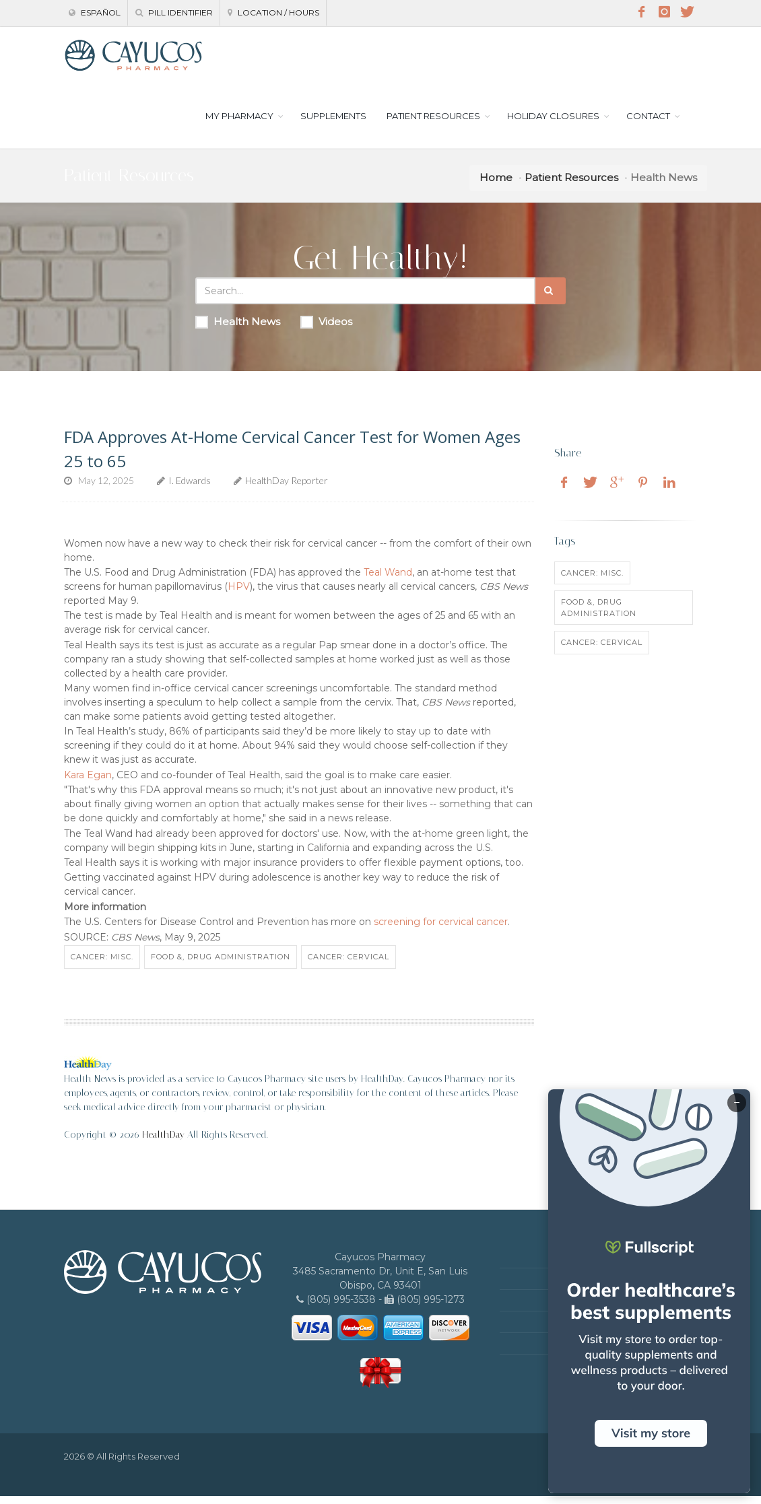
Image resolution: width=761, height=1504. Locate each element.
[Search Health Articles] (365, 299)
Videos (326, 330)
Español (95, 12)
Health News (237, 330)
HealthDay (163, 1143)
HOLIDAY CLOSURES (553, 123)
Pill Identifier (174, 12)
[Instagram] (664, 12)
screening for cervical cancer (441, 930)
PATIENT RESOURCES (433, 123)
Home (495, 186)
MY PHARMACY (239, 123)
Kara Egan (88, 783)
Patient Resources (571, 186)
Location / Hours (273, 12)
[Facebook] (641, 12)
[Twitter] (687, 12)
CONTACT (648, 123)
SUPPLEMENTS (333, 123)
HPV (239, 594)
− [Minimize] (736, 1102)
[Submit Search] (550, 299)
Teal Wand (388, 580)
